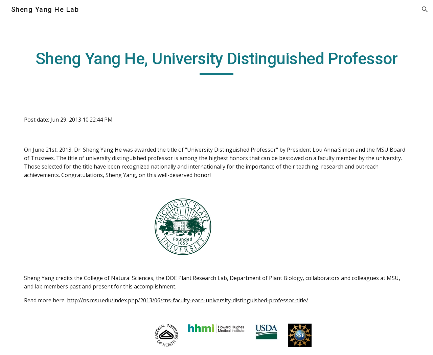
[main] (216, 62)
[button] (425, 9)
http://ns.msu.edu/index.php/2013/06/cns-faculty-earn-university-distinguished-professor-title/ (187, 300)
